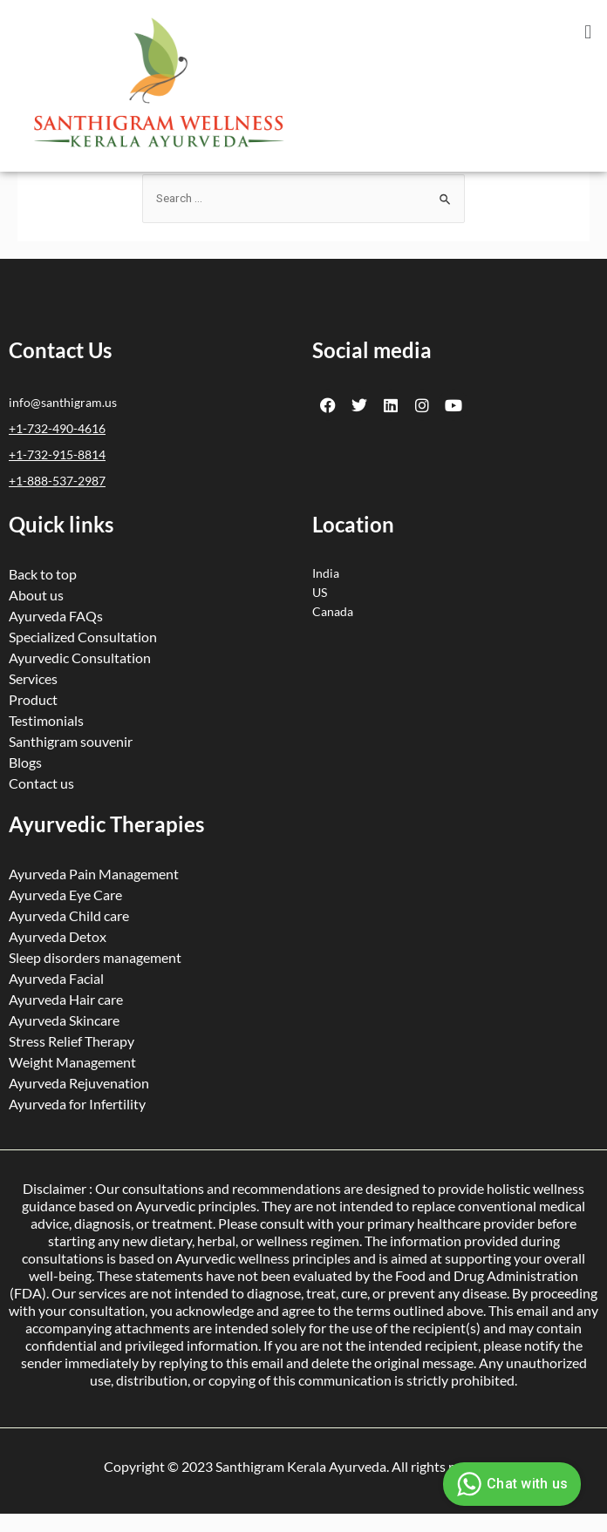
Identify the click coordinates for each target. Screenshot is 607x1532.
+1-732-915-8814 (57, 454)
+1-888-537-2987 (57, 480)
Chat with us (510, 1484)
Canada (332, 611)
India (325, 573)
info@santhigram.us (63, 402)
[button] (588, 32)
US (319, 592)
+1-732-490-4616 (57, 428)
